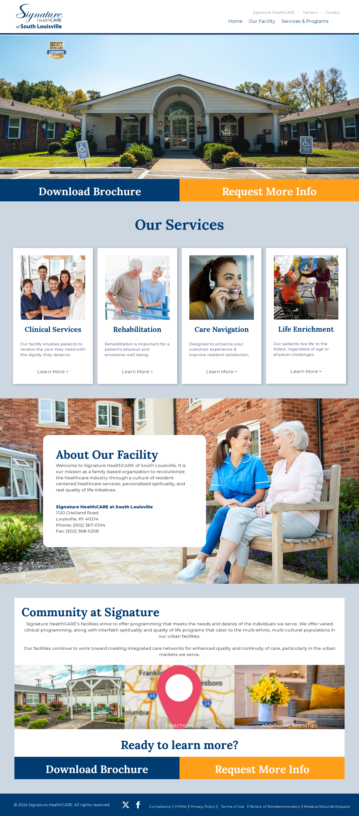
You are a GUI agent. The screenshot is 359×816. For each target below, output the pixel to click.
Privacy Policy (203, 807)
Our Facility (262, 21)
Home (235, 21)
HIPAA (181, 807)
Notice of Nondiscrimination (275, 807)
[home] (39, 16)
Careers (310, 12)
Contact (333, 12)
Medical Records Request (327, 807)
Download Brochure (89, 190)
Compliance (160, 807)
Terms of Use (232, 807)
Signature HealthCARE (274, 12)
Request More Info (269, 190)
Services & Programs (305, 21)
